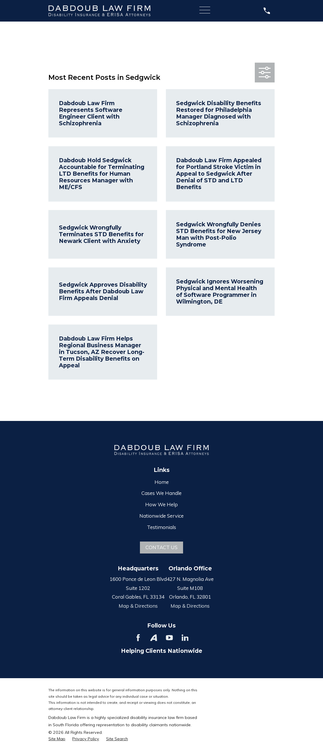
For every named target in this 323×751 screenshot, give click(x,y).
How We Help (161, 504)
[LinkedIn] (185, 637)
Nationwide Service (161, 516)
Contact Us (161, 547)
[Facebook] (138, 637)
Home (162, 482)
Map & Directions (138, 606)
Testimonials (161, 527)
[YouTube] (169, 637)
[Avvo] (153, 637)
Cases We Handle (161, 493)
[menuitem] (56, 739)
